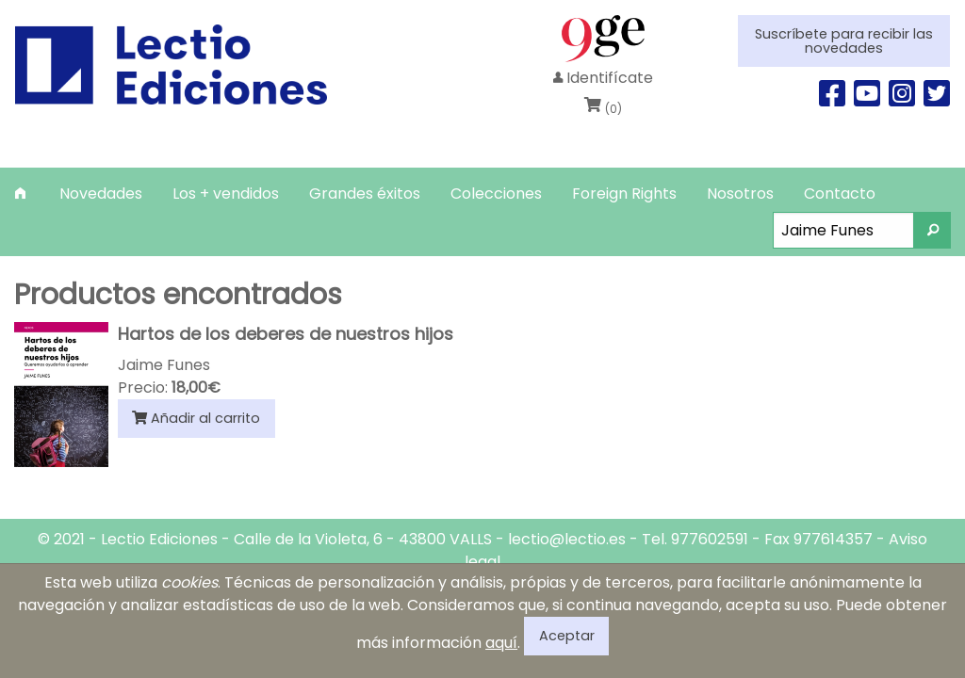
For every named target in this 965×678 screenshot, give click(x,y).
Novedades (100, 193)
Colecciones (496, 193)
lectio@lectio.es (567, 539)
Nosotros (740, 193)
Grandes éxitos (364, 193)
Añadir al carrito (196, 418)
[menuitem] (22, 193)
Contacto (839, 193)
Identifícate (603, 78)
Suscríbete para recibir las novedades (844, 40)
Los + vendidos (225, 193)
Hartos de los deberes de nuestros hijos (285, 334)
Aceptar (567, 635)
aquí (501, 643)
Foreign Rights (624, 193)
